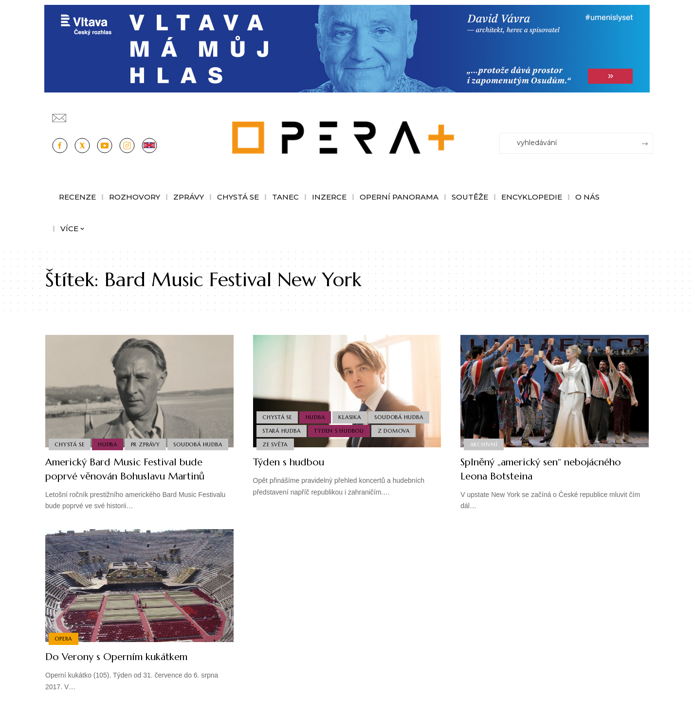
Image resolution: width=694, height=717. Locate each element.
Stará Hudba (282, 429)
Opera (64, 638)
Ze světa (275, 444)
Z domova (396, 429)
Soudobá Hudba (79, 444)
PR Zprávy (147, 429)
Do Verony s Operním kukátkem (125, 656)
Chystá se (70, 429)
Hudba (109, 429)
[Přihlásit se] (648, 113)
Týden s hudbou (340, 429)
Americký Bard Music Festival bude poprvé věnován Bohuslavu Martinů (133, 468)
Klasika (351, 415)
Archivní (484, 444)
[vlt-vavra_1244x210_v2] (347, 48)
